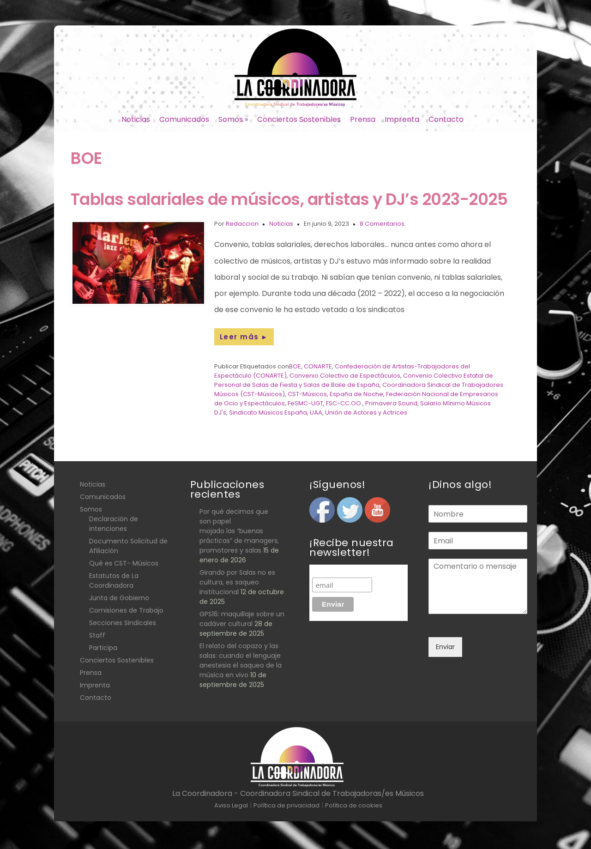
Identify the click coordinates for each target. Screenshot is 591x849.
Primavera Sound (391, 403)
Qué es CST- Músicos (123, 563)
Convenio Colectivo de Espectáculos (344, 375)
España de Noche (356, 394)
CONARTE (318, 366)
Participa (103, 647)
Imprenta (402, 119)
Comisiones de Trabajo (126, 610)
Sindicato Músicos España (268, 412)
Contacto (446, 119)
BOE (295, 366)
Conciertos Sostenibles (299, 119)
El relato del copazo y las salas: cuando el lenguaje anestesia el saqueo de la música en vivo (240, 660)
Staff (97, 635)
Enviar (445, 646)
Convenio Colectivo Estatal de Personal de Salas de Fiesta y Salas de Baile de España (353, 380)
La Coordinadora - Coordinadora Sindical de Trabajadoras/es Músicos (298, 793)
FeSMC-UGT (305, 403)
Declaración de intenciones (113, 523)
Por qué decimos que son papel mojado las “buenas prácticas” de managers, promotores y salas (239, 531)
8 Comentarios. (383, 223)
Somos (233, 119)
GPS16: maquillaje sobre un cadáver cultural (241, 618)
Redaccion (242, 223)
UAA (316, 412)
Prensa (362, 119)
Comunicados (184, 119)
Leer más (244, 337)
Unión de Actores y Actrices (366, 412)
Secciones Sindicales (122, 622)
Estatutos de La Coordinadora (114, 580)
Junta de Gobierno (119, 597)
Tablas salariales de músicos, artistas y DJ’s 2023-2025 (289, 199)
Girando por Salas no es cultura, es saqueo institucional (237, 582)
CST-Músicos (307, 394)
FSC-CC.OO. (344, 403)
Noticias (135, 119)
